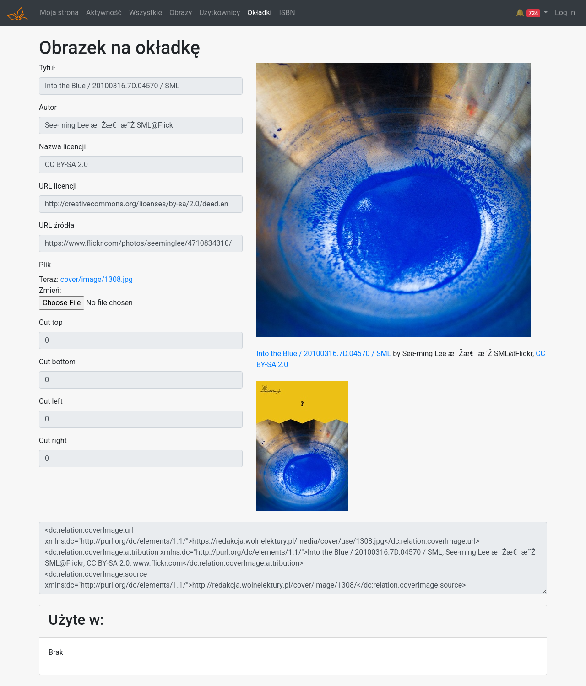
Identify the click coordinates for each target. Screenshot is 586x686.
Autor (48, 107)
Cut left (51, 401)
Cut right (53, 440)
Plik (45, 264)
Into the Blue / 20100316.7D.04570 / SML (323, 353)
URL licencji (57, 186)
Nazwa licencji (62, 146)
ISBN (287, 12)
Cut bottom (57, 361)
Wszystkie (145, 12)
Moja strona (59, 12)
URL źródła (56, 225)
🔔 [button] (528, 12)
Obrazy (180, 12)
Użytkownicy (219, 12)
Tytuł (47, 68)
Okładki (259, 12)
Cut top (51, 322)
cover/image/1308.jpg (96, 279)
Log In (565, 12)
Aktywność (104, 12)
